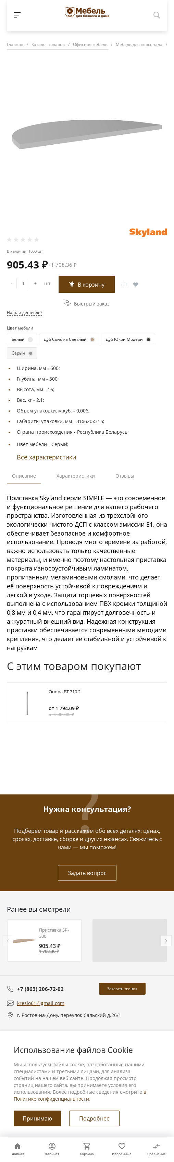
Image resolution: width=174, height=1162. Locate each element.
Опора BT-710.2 (64, 691)
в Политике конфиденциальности (80, 1095)
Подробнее (94, 1118)
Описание (24, 475)
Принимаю (37, 1118)
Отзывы (124, 475)
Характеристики (76, 475)
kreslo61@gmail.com (40, 1003)
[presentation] (7, 940)
